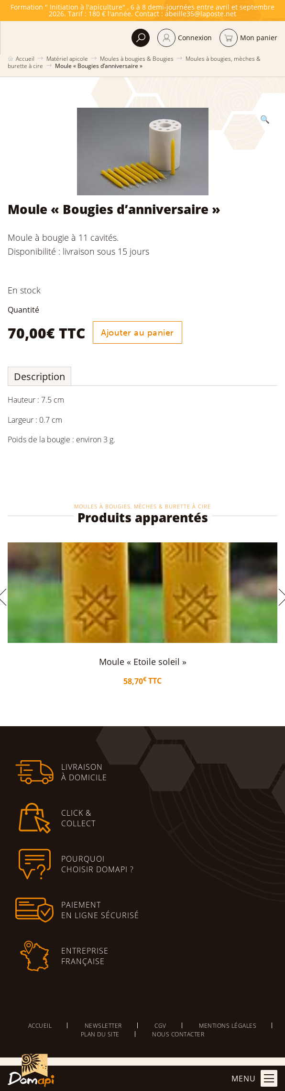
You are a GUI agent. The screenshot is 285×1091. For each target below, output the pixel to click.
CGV (160, 1025)
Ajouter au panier (137, 332)
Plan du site (100, 1034)
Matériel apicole (67, 58)
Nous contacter (178, 1034)
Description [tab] (39, 376)
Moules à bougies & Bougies (137, 58)
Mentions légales (227, 1025)
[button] (265, 119)
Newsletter (103, 1025)
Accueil (25, 58)
